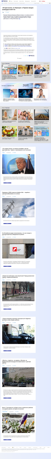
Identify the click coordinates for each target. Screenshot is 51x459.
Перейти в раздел (46, 63)
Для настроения (35, 411)
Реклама (38, 3)
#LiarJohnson (14, 46)
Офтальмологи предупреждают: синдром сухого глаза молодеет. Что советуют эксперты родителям (25, 83)
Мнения (48, 411)
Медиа (40, 411)
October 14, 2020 (17, 48)
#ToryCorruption (20, 46)
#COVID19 (6, 45)
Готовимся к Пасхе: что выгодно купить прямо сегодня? (8, 102)
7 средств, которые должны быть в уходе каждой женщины (9, 95)
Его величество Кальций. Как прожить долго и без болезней (24, 95)
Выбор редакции (27, 1)
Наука (44, 411)
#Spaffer (6, 46)
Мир (3, 12)
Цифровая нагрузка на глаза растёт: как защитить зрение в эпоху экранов (9, 83)
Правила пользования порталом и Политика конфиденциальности (10, 414)
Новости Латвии (21, 1)
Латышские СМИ (33, 1)
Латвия (9, 411)
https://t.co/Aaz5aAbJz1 (27, 46)
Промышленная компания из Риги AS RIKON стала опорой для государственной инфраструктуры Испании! (41, 96)
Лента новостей (16, 1)
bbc (19, 18)
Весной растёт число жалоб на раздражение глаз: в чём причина (40, 83)
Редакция (35, 3)
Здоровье (29, 411)
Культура (25, 411)
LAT (2, 3)
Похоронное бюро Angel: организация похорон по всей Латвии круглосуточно (25, 103)
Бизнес (20, 411)
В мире (10, 1)
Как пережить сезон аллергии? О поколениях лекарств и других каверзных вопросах (40, 67)
